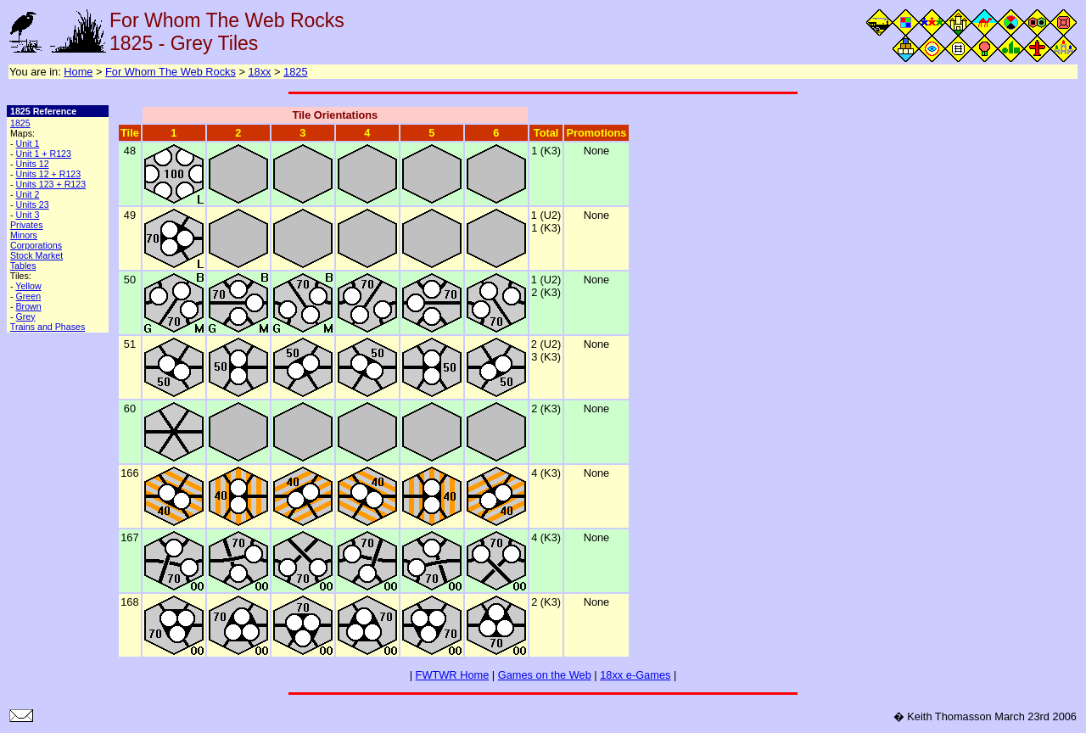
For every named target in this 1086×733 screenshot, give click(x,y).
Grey (25, 316)
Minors (23, 235)
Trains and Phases (47, 327)
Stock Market (36, 255)
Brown (28, 306)
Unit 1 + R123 (42, 153)
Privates (26, 225)
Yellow (28, 286)
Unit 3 (27, 215)
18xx (259, 71)
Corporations (36, 245)
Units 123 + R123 (50, 184)
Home (78, 71)
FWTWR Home (453, 675)
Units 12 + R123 (48, 174)
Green (28, 296)
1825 (295, 71)
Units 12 (31, 164)
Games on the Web (544, 675)
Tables (23, 265)
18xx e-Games (635, 675)
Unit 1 (27, 143)
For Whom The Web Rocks (170, 71)
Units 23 (31, 204)
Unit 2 (27, 194)
